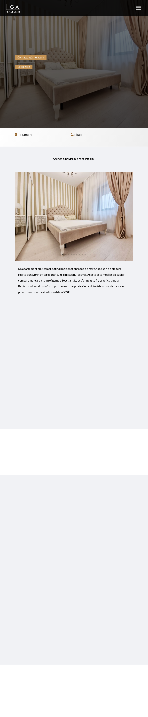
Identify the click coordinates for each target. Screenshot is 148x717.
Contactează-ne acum (30, 57)
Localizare (23, 67)
